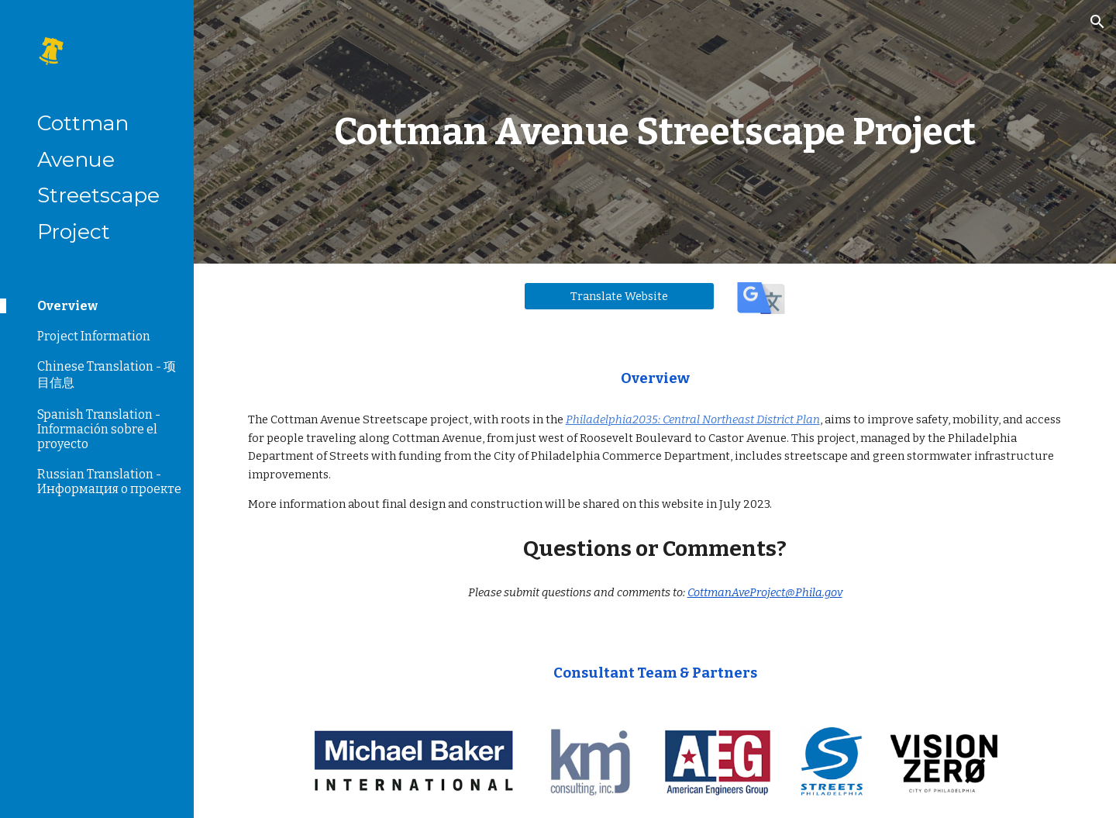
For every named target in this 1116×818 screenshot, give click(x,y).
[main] (655, 131)
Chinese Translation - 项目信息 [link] (106, 374)
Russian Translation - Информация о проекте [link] (109, 481)
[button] (1097, 21)
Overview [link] (67, 306)
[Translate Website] (619, 296)
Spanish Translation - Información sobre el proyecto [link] (98, 429)
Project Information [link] (93, 336)
